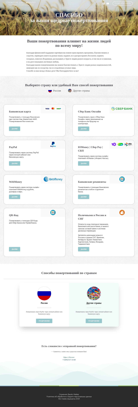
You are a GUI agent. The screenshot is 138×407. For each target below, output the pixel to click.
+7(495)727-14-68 (68, 360)
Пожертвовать (123, 3)
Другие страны (79, 90)
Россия (54, 90)
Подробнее (44, 321)
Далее (15, 129)
